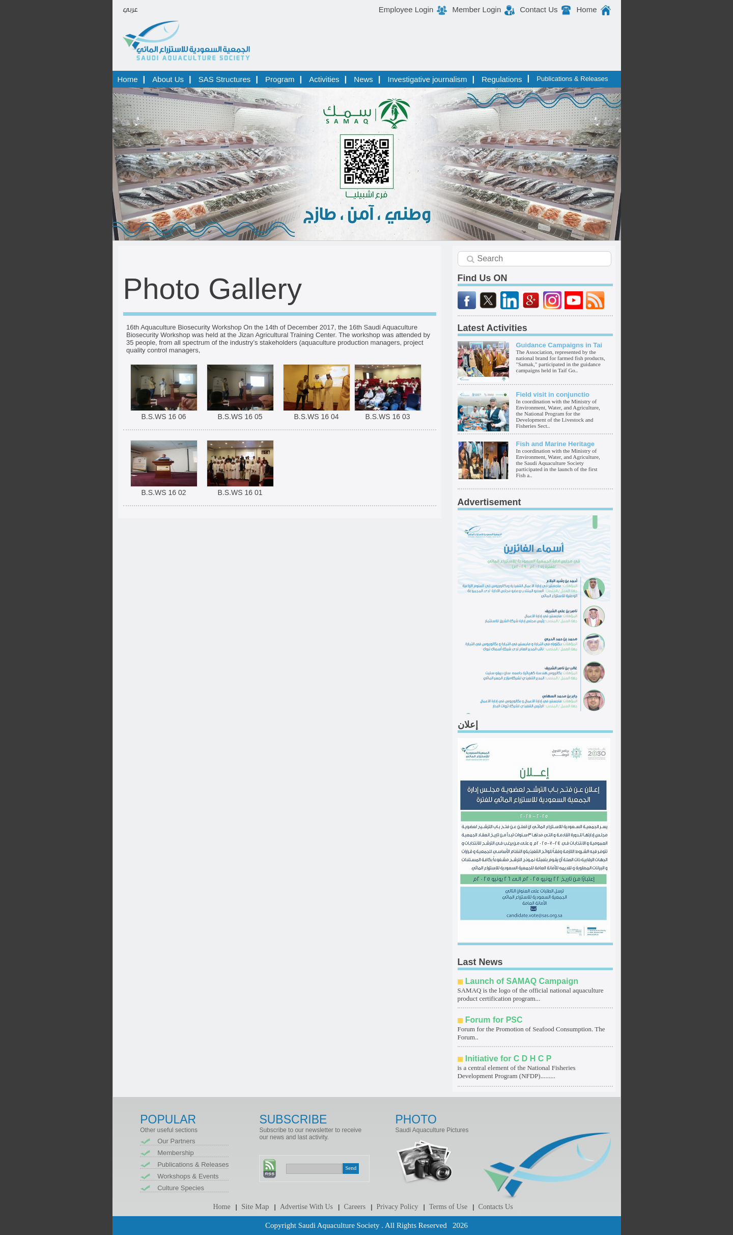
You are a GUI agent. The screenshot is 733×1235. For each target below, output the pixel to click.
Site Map (255, 1206)
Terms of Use (448, 1207)
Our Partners (176, 1141)
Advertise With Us (306, 1207)
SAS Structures (225, 79)
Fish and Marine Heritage (555, 444)
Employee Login (406, 9)
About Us (168, 79)
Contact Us (538, 9)
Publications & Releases (572, 79)
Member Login (476, 9)
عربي (130, 10)
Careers (354, 1207)
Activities (324, 79)
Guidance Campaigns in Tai (559, 345)
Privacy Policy (397, 1207)
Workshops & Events (187, 1176)
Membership (175, 1153)
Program (280, 79)
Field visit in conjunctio (552, 394)
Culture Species (180, 1188)
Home (586, 9)
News (363, 79)
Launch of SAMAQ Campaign (521, 981)
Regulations (502, 79)
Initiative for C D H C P (508, 1058)
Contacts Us (495, 1207)
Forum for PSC (494, 1020)
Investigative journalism (427, 79)
